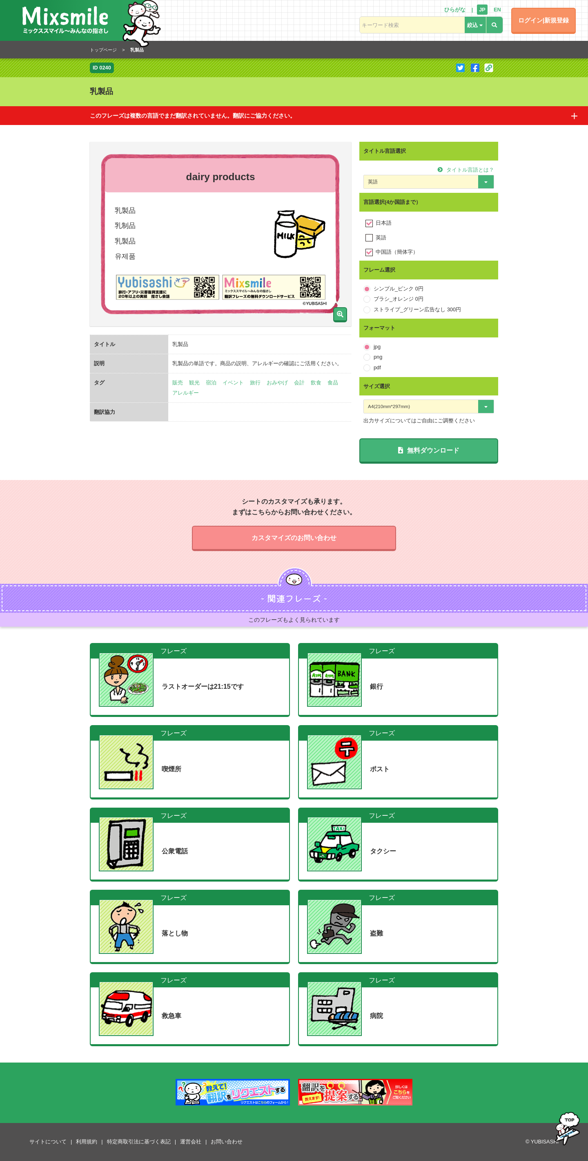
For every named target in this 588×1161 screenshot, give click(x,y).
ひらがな (455, 10)
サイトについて (48, 1142)
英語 (381, 237)
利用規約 (86, 1142)
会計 (299, 383)
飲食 (316, 383)
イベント (233, 383)
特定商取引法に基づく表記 (139, 1142)
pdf (377, 367)
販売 (177, 383)
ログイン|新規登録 (543, 20)
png (378, 357)
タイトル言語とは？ (465, 170)
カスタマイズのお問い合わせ (294, 537)
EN (497, 10)
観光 (194, 383)
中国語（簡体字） (397, 252)
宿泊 (211, 383)
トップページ (103, 49)
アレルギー (185, 393)
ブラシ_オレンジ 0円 (398, 299)
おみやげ (277, 383)
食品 (332, 383)
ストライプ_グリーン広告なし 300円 (417, 309)
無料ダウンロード (428, 450)
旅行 (255, 383)
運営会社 (190, 1142)
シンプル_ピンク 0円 (398, 289)
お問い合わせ (227, 1142)
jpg (377, 347)
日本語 (384, 223)
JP (482, 10)
